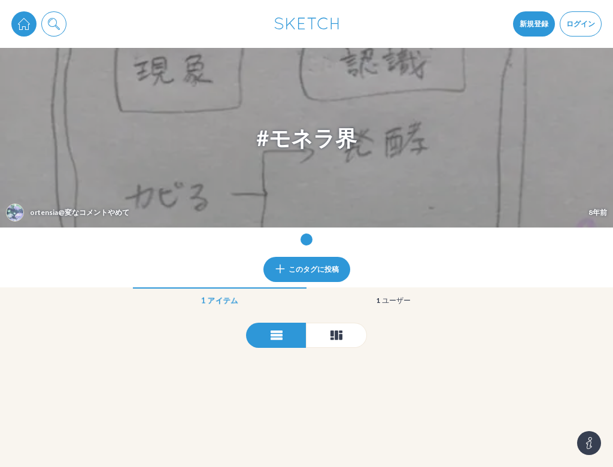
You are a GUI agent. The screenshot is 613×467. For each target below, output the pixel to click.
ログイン (580, 23)
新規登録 (534, 23)
